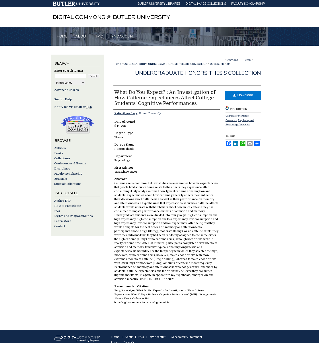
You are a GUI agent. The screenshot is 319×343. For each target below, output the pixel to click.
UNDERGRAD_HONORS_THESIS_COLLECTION (177, 64)
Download (243, 95)
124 (228, 64)
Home (117, 64)
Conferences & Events (70, 163)
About (129, 337)
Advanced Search (66, 90)
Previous (232, 59)
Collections (62, 158)
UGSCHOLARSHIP (134, 64)
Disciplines (62, 168)
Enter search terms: (68, 70)
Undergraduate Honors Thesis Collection (198, 72)
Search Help (63, 99)
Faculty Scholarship (68, 173)
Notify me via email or (73, 106)
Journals (60, 178)
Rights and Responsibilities (73, 216)
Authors (60, 148)
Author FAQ (62, 200)
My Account (157, 337)
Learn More (62, 221)
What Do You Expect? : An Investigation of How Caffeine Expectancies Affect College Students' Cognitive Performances (164, 97)
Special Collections (67, 183)
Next (248, 59)
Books (58, 153)
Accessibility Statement (186, 337)
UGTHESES (217, 64)
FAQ (57, 211)
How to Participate (67, 205)
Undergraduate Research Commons (77, 125)
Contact (59, 226)
